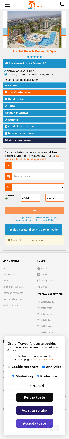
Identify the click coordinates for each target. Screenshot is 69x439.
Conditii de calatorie (19, 126)
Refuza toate (34, 397)
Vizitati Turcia (44, 314)
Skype (42, 286)
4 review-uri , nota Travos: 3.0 (25, 63)
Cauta (34, 210)
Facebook (44, 268)
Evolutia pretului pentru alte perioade (34, 229)
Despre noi (9, 274)
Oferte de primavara (18, 140)
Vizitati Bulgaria (45, 301)
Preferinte (47, 376)
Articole (11, 119)
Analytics (51, 367)
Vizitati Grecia (44, 307)
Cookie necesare (23, 367)
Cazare (11, 85)
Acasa (6, 268)
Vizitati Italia (44, 320)
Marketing (22, 376)
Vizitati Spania (45, 326)
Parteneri (34, 385)
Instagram (44, 280)
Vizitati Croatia (45, 332)
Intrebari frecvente (13, 292)
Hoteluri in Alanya (16, 113)
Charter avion (18, 92)
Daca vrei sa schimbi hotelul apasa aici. (33, 157)
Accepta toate (34, 423)
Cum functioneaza (13, 299)
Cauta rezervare (11, 305)
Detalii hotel (14, 99)
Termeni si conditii (13, 286)
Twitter (42, 274)
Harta (10, 106)
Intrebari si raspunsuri (20, 133)
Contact (7, 280)
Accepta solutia (34, 410)
